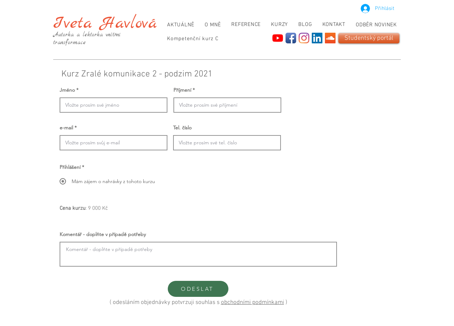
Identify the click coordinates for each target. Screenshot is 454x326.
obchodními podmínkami (252, 302)
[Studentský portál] (368, 38)
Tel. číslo (182, 127)
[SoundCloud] (330, 38)
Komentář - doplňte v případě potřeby (103, 234)
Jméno (67, 89)
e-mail (66, 127)
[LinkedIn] (317, 38)
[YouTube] (277, 38)
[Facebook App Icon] (291, 38)
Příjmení (182, 89)
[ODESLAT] (198, 289)
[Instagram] (304, 38)
